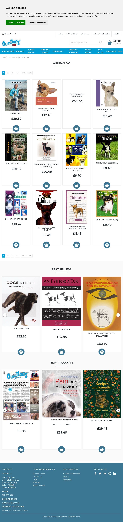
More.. (120, 51)
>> (18, 73)
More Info (72, 34)
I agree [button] (10, 22)
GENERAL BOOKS (45, 51)
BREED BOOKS (31, 51)
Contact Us (37, 477)
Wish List (85, 34)
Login (116, 34)
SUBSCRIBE (111, 51)
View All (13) (26, 73)
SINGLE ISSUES (88, 51)
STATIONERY (58, 51)
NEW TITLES (100, 51)
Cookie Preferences (71, 474)
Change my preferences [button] (37, 22)
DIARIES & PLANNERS (73, 51)
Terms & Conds (39, 474)
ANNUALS (20, 51)
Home (60, 34)
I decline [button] (20, 22)
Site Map (36, 482)
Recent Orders (102, 34)
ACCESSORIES (8, 51)
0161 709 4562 (8, 495)
